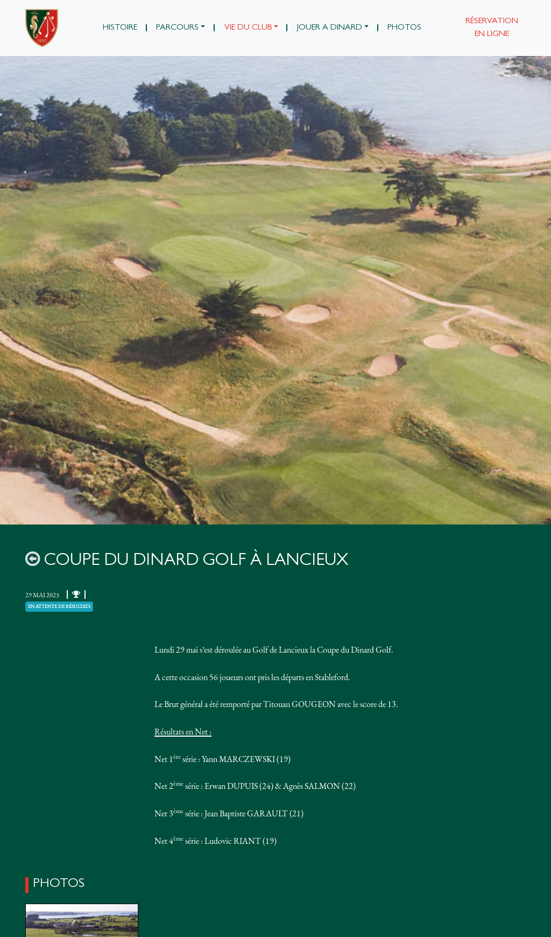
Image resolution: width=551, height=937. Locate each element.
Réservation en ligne (491, 28)
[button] (181, 28)
